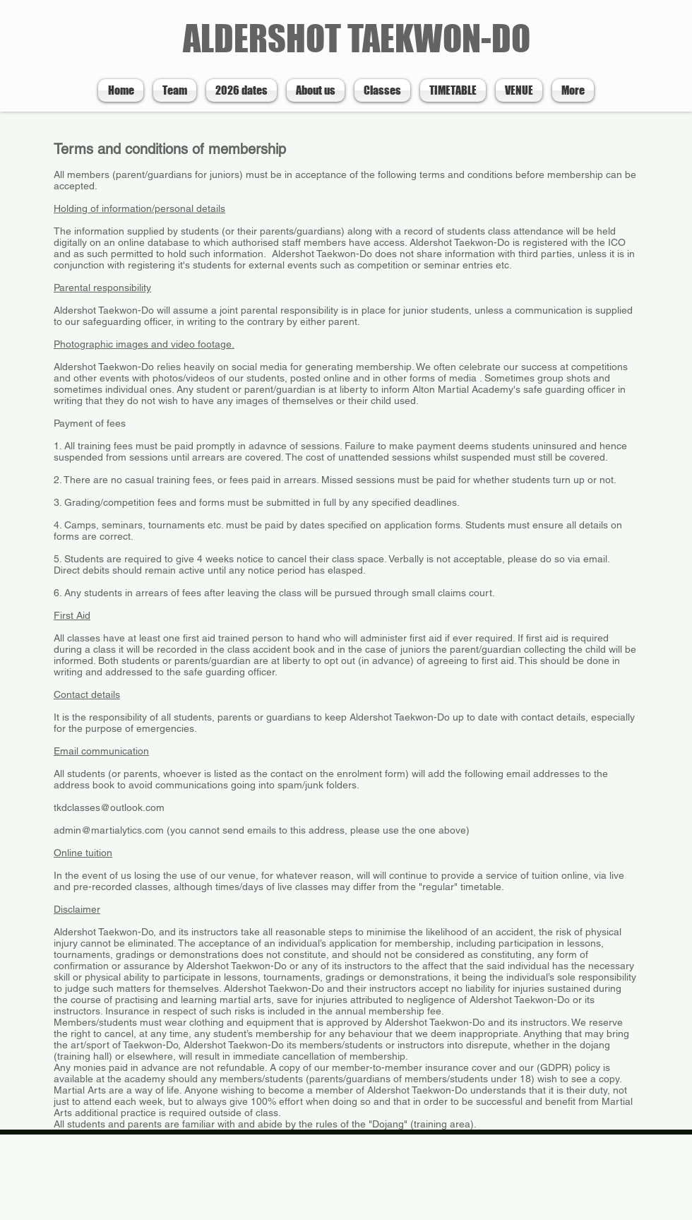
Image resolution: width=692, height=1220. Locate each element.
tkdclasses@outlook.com (109, 807)
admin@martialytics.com (109, 830)
